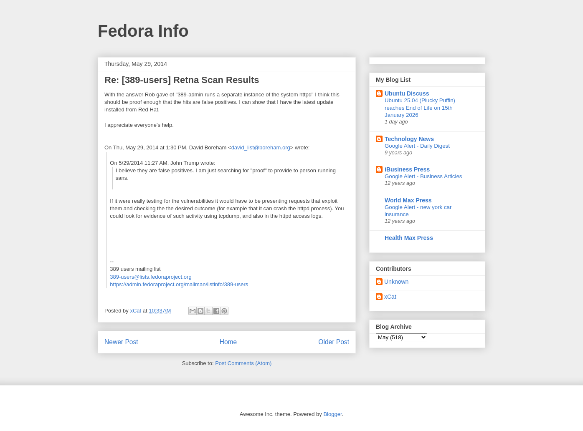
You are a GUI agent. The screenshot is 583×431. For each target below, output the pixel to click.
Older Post (333, 341)
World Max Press (408, 200)
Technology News (409, 139)
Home (228, 341)
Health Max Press (409, 237)
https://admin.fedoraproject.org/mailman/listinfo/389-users (179, 284)
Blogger (332, 414)
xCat (390, 296)
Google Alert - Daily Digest (417, 146)
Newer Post (121, 341)
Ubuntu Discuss (407, 93)
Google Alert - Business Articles (423, 176)
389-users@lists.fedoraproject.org (150, 277)
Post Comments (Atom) (243, 363)
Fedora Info (143, 31)
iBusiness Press (407, 169)
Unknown (396, 281)
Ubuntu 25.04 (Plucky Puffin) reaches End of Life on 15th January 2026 (420, 107)
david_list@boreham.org (260, 147)
